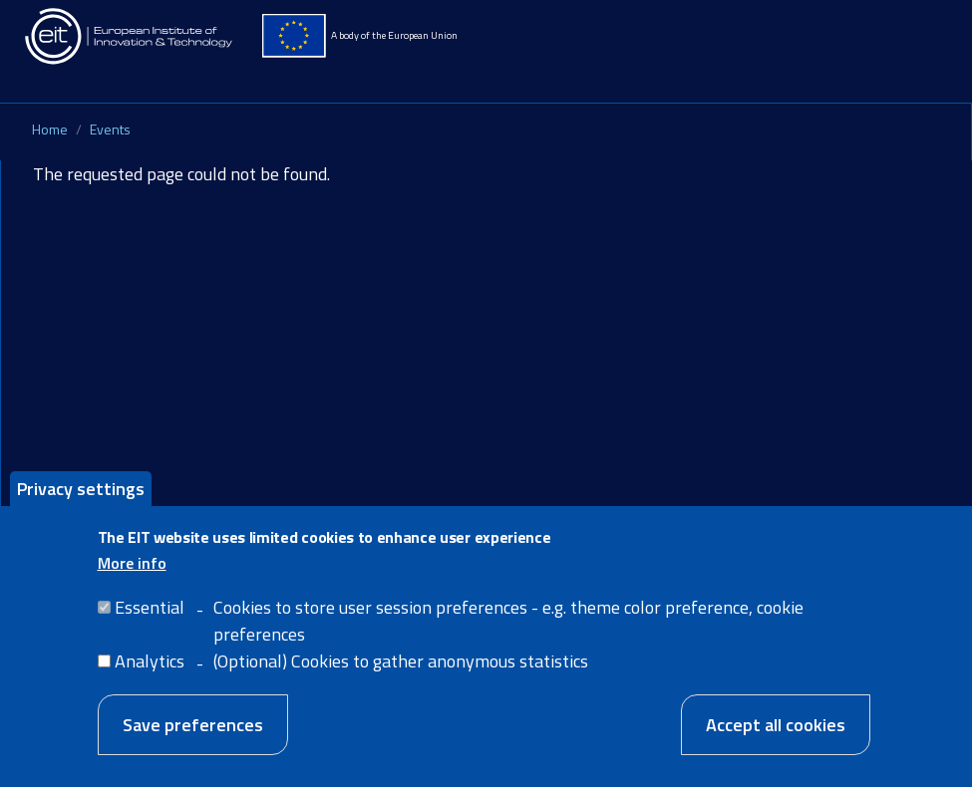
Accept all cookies (775, 739)
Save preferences (193, 739)
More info (132, 578)
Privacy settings (81, 503)
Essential (149, 622)
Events (110, 129)
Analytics (149, 675)
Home (50, 129)
